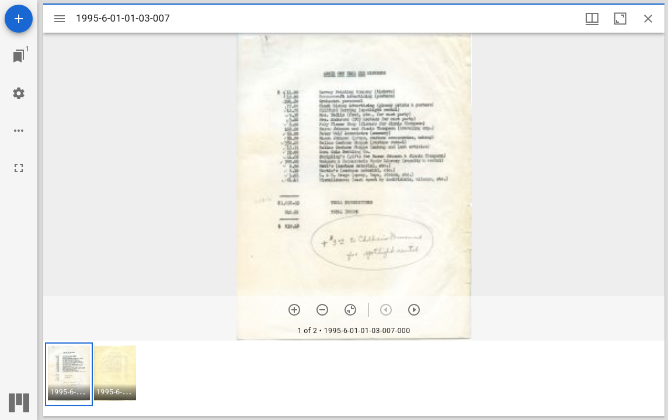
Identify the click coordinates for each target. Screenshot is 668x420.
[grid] (353, 378)
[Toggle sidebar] (60, 19)
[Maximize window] (620, 19)
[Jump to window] (19, 56)
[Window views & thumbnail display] (592, 19)
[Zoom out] (322, 310)
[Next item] (414, 310)
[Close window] (648, 19)
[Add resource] (19, 19)
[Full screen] (19, 168)
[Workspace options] (19, 131)
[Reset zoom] (350, 310)
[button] (69, 374)
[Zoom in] (294, 310)
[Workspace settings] (19, 93)
